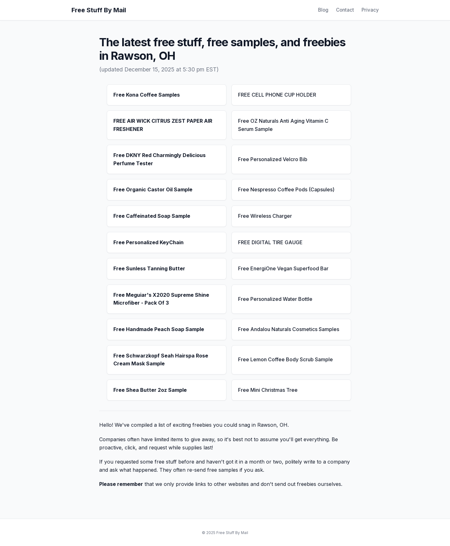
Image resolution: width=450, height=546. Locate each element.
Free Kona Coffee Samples (146, 95)
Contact (345, 10)
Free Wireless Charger (265, 216)
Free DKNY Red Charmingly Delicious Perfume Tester (159, 159)
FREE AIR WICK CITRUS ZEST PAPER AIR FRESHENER (162, 125)
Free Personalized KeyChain (148, 242)
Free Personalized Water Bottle (275, 299)
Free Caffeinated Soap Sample (151, 216)
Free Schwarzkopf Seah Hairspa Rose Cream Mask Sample (160, 359)
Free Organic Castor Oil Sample (152, 189)
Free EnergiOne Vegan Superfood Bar (283, 268)
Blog (323, 10)
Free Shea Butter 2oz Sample (150, 390)
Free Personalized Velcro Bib (272, 159)
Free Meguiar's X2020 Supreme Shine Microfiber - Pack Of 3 (161, 299)
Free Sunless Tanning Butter (149, 268)
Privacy (370, 10)
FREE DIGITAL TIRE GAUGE (270, 242)
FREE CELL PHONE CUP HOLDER (277, 95)
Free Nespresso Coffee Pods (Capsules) (286, 189)
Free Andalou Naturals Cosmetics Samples (288, 329)
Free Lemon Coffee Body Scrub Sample (285, 359)
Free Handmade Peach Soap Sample (158, 329)
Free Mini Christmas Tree (268, 390)
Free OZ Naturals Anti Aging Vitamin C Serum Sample (283, 125)
